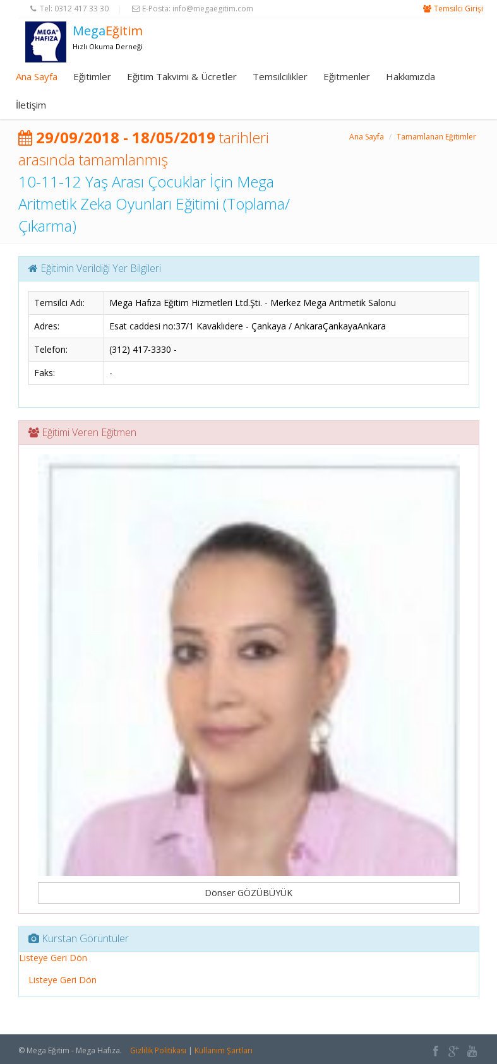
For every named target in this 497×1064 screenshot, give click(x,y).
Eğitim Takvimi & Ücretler (182, 76)
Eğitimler (92, 76)
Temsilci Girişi (458, 8)
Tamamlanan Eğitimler (436, 136)
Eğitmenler (346, 76)
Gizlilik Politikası (158, 1050)
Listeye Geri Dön (53, 958)
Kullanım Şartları (224, 1050)
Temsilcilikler (280, 76)
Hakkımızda (410, 76)
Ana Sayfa (36, 76)
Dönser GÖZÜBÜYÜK (248, 893)
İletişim (31, 104)
